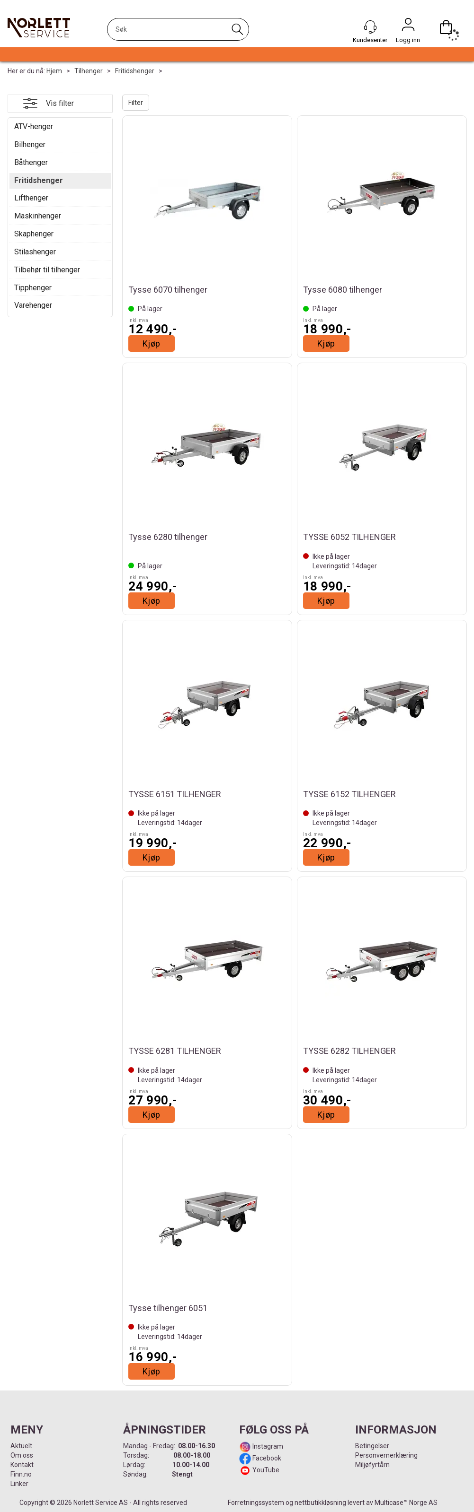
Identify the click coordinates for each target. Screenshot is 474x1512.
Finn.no (21, 1474)
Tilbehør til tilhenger (47, 269)
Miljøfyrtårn (372, 1465)
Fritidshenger (134, 71)
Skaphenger (34, 233)
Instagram (267, 1446)
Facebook (266, 1458)
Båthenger (31, 162)
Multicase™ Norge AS (406, 1502)
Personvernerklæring (386, 1455)
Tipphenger (33, 287)
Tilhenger (88, 71)
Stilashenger (35, 251)
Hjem (54, 71)
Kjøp (152, 343)
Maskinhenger (37, 215)
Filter (135, 102)
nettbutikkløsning (320, 1502)
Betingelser (372, 1446)
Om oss (21, 1455)
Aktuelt (21, 1446)
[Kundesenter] (370, 27)
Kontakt (22, 1465)
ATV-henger (33, 126)
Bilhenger (29, 144)
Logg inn (408, 27)
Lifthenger (31, 197)
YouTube (265, 1470)
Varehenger (33, 305)
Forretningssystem (256, 1502)
